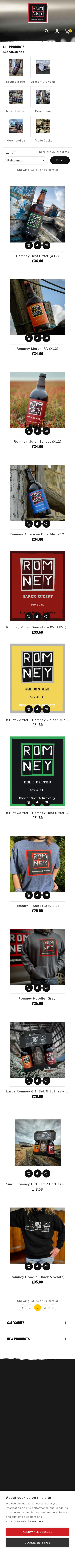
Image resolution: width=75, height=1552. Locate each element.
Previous (22, 1308)
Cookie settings (37, 1542)
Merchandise (16, 140)
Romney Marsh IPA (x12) (37, 348)
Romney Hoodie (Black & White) (38, 1277)
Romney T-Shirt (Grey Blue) (37, 906)
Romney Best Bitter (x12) (37, 256)
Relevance (26, 160)
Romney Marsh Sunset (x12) (37, 441)
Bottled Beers (16, 81)
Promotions (43, 111)
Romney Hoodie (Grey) (37, 998)
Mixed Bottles (16, 111)
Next (53, 1308)
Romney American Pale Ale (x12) (38, 534)
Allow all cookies (37, 1531)
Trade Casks (43, 140)
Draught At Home (43, 81)
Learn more (36, 1521)
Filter (60, 160)
